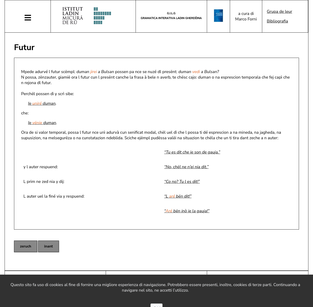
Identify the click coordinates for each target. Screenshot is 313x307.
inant (48, 246)
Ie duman (42, 103)
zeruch (25, 246)
